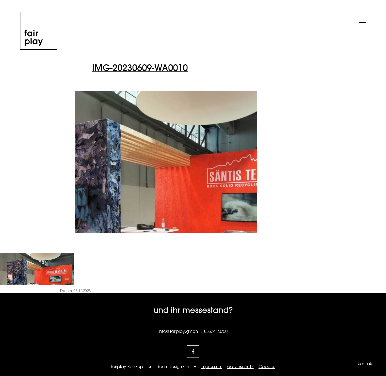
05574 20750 (215, 331)
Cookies (266, 366)
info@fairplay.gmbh (178, 331)
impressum (211, 366)
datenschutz (240, 366)
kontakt (366, 363)
